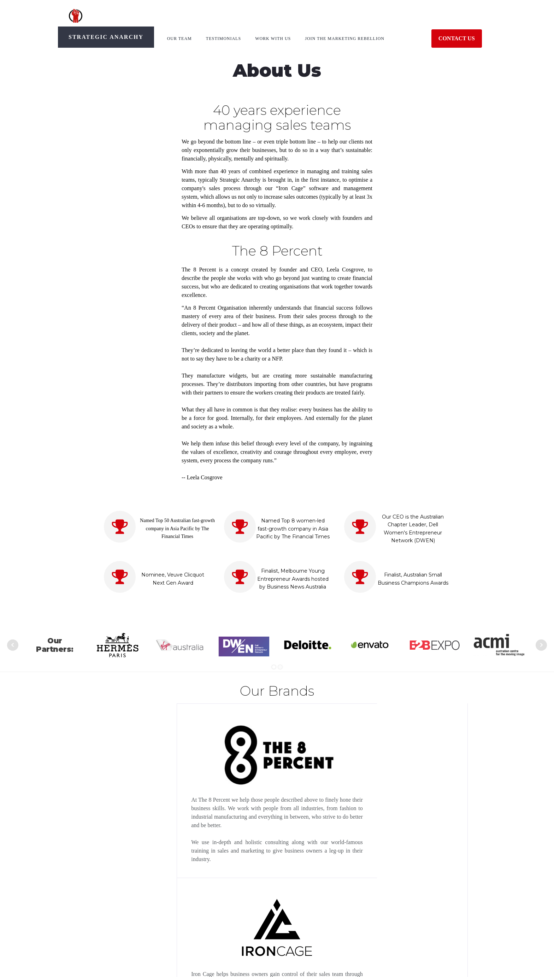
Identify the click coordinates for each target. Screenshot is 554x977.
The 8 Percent (107, 916)
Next (541, 645)
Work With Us (273, 38)
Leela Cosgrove (108, 928)
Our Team (179, 38)
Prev (12, 645)
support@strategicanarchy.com (219, 916)
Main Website (393, 928)
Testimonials (223, 38)
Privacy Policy (394, 916)
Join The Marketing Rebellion (344, 38)
